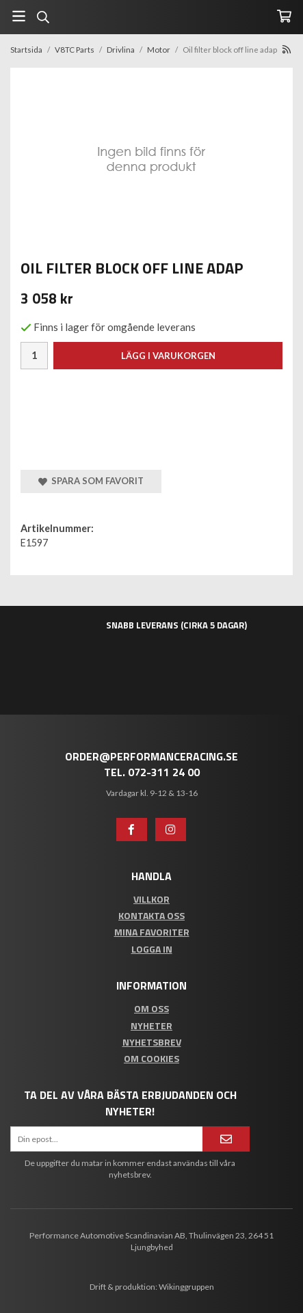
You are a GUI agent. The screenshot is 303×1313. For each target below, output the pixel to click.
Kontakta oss (151, 915)
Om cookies (151, 1058)
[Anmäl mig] (226, 1139)
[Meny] (19, 16)
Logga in (151, 949)
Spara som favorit (91, 480)
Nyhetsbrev (151, 1042)
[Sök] (43, 17)
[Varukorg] (284, 16)
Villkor (151, 899)
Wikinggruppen (186, 1287)
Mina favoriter (151, 932)
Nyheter (151, 1025)
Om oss (151, 1008)
